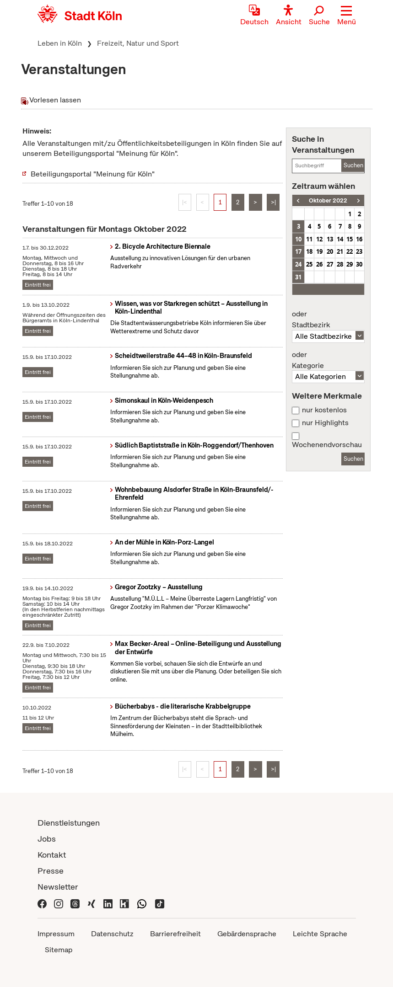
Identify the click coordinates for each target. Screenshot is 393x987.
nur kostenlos (324, 410)
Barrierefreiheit (175, 934)
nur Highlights (325, 423)
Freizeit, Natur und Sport (138, 43)
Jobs (47, 838)
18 (309, 251)
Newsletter (58, 886)
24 (298, 264)
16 (359, 239)
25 (309, 264)
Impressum (56, 934)
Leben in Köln (60, 43)
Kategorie (328, 360)
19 (319, 251)
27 (330, 264)
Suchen (353, 165)
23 (359, 251)
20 (330, 251)
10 (298, 239)
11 (309, 239)
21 (340, 251)
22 (349, 251)
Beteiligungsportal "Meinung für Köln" (93, 174)
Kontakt (52, 854)
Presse (51, 870)
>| (273, 202)
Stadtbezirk (328, 319)
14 (340, 239)
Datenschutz (112, 934)
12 (319, 239)
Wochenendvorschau (327, 444)
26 (319, 264)
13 (330, 239)
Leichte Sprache (320, 934)
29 (349, 264)
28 (340, 264)
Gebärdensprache (246, 934)
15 (349, 239)
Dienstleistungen (69, 822)
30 (359, 264)
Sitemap (58, 950)
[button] (346, 16)
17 (298, 251)
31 (298, 277)
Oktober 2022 (328, 200)
